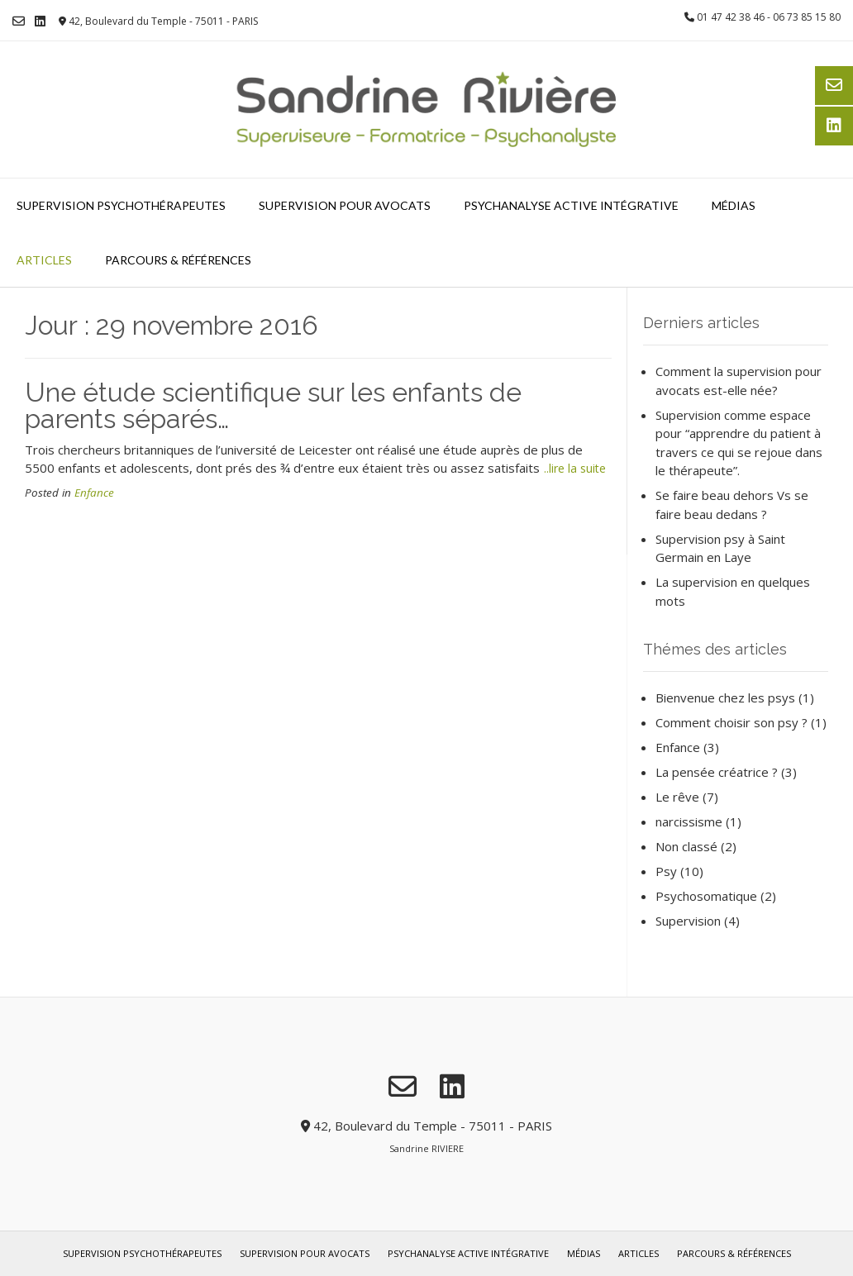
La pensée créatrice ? (716, 772)
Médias (733, 205)
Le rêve (677, 796)
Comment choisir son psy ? (731, 722)
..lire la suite (575, 468)
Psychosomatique (706, 896)
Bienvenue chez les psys (725, 697)
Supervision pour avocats (345, 205)
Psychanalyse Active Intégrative (571, 205)
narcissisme (688, 821)
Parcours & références (178, 260)
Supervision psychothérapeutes (121, 205)
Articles (44, 260)
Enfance (94, 492)
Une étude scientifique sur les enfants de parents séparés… (273, 405)
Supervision (688, 920)
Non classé (686, 846)
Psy (666, 871)
